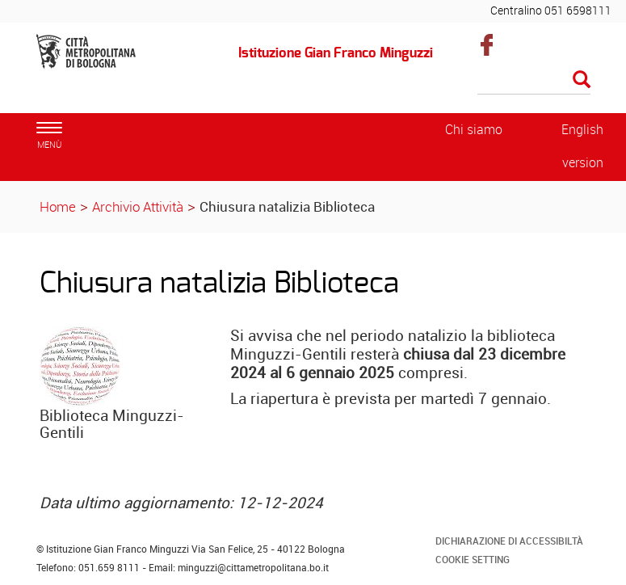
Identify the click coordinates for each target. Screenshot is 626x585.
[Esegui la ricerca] (581, 80)
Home (58, 206)
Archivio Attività (137, 206)
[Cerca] (533, 81)
